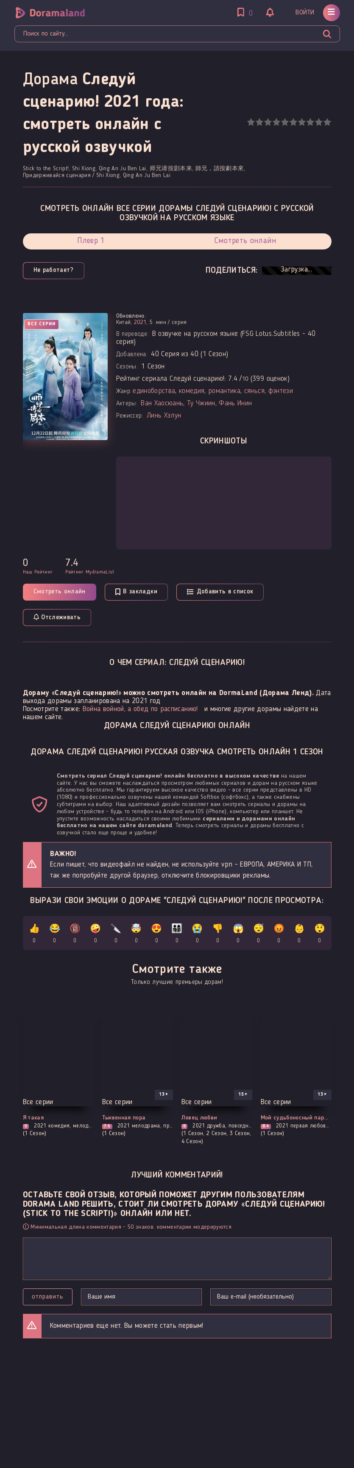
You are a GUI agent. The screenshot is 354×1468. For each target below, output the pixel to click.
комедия (191, 391)
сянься (254, 391)
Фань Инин (235, 403)
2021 (140, 322)
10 (327, 122)
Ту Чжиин (201, 403)
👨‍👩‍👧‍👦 (177, 935)
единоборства (154, 391)
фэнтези (280, 391)
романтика (224, 391)
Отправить (48, 1297)
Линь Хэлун (164, 415)
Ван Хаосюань (162, 403)
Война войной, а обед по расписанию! (140, 709)
